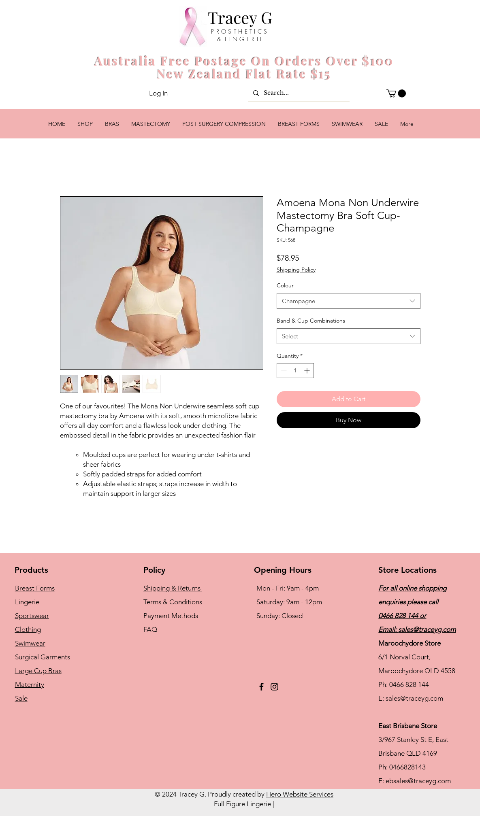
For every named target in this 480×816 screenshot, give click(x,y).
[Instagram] (274, 687)
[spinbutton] (295, 370)
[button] (396, 93)
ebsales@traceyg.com (418, 781)
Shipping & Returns (172, 588)
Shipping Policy (296, 269)
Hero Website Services (299, 794)
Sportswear (32, 616)
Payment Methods (171, 616)
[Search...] (298, 93)
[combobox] (348, 301)
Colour (285, 285)
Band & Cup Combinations (311, 320)
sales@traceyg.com (427, 629)
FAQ (150, 629)
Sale (21, 698)
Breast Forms (35, 588)
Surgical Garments (42, 657)
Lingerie (27, 602)
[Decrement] (283, 370)
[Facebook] (261, 687)
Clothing (28, 629)
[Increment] (308, 370)
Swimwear (30, 643)
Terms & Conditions (172, 602)
